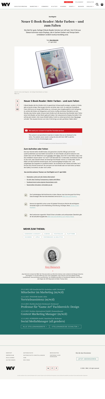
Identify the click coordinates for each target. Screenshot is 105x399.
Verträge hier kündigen (55, 356)
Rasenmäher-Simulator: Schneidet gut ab (39, 185)
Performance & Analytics (53, 237)
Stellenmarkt (79, 2)
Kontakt (9, 353)
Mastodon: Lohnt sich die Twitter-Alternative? (41, 177)
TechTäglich (58, 233)
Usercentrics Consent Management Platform (56, 143)
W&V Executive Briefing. (69, 196)
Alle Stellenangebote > (35, 327)
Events (71, 6)
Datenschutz (28, 353)
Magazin (81, 6)
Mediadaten (54, 353)
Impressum (10, 355)
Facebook (28, 237)
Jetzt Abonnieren (87, 359)
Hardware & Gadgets (33, 233)
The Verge (77, 117)
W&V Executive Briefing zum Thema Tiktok (60, 216)
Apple (38, 237)
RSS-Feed (26, 360)
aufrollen (50, 156)
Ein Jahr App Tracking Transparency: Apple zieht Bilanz (43, 179)
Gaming (47, 233)
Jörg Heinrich (54, 40)
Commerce (45, 6)
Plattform (71, 233)
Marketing (33, 6)
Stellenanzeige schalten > (65, 327)
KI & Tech (54, 6)
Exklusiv (89, 6)
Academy (63, 6)
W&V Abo (68, 2)
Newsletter (90, 2)
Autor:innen (10, 360)
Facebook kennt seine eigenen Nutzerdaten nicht (42, 182)
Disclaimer (10, 357)
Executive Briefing (20, 6)
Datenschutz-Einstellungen (34, 355)
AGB (24, 357)
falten (58, 156)
